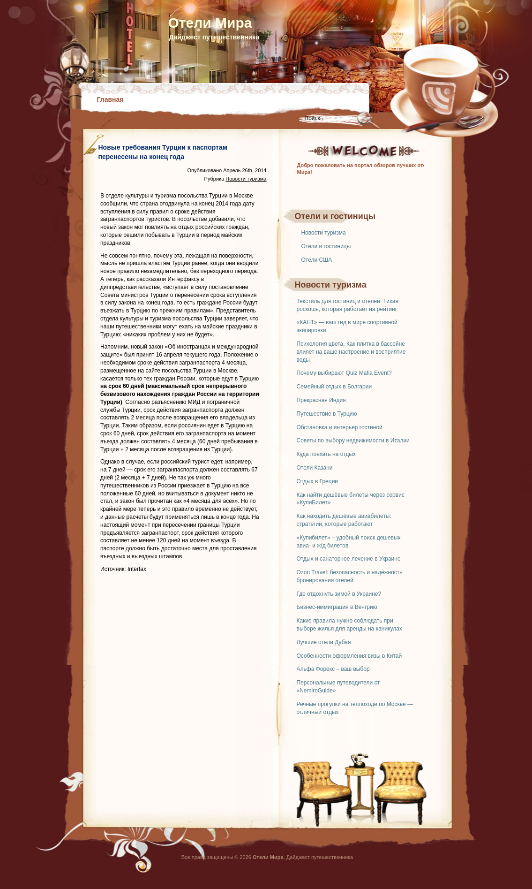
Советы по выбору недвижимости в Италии (353, 440)
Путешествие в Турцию (327, 413)
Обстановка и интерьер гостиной (339, 427)
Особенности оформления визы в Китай (349, 656)
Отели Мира (210, 22)
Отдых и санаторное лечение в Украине (349, 558)
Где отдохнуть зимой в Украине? (339, 594)
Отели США (316, 260)
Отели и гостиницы (326, 246)
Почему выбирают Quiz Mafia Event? (344, 373)
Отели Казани (315, 467)
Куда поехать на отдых (326, 454)
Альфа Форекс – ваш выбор (333, 669)
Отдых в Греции (317, 481)
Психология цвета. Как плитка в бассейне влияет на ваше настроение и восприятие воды (351, 352)
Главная (110, 99)
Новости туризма (323, 232)
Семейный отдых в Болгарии (334, 386)
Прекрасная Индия (321, 400)
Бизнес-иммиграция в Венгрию (337, 607)
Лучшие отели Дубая (324, 642)
